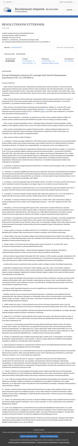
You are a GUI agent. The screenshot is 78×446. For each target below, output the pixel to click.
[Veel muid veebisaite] (67, 2)
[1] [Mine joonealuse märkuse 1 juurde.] (44, 109)
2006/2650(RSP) (16, 47)
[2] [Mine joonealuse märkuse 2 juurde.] (42, 111)
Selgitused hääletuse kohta (50, 63)
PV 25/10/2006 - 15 (28, 61)
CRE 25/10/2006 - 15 (29, 63)
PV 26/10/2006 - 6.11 (48, 61)
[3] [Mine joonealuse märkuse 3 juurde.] (26, 113)
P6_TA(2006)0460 (70, 61)
